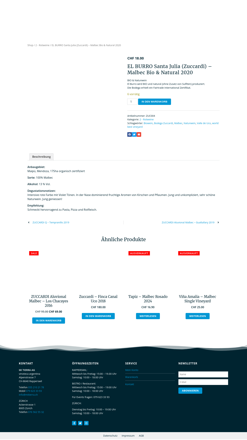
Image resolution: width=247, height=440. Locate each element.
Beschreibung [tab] (41, 157)
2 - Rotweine (43, 45)
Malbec (179, 123)
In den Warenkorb (155, 102)
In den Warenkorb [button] (49, 321)
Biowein (148, 123)
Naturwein (190, 123)
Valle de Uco (204, 123)
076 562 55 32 (36, 412)
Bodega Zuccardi (163, 123)
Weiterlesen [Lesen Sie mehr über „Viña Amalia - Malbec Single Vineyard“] (197, 316)
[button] (129, 135)
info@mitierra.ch (28, 395)
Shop (30, 45)
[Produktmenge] (132, 102)
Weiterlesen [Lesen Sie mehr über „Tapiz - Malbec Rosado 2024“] (147, 316)
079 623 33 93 (34, 391)
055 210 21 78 (36, 388)
